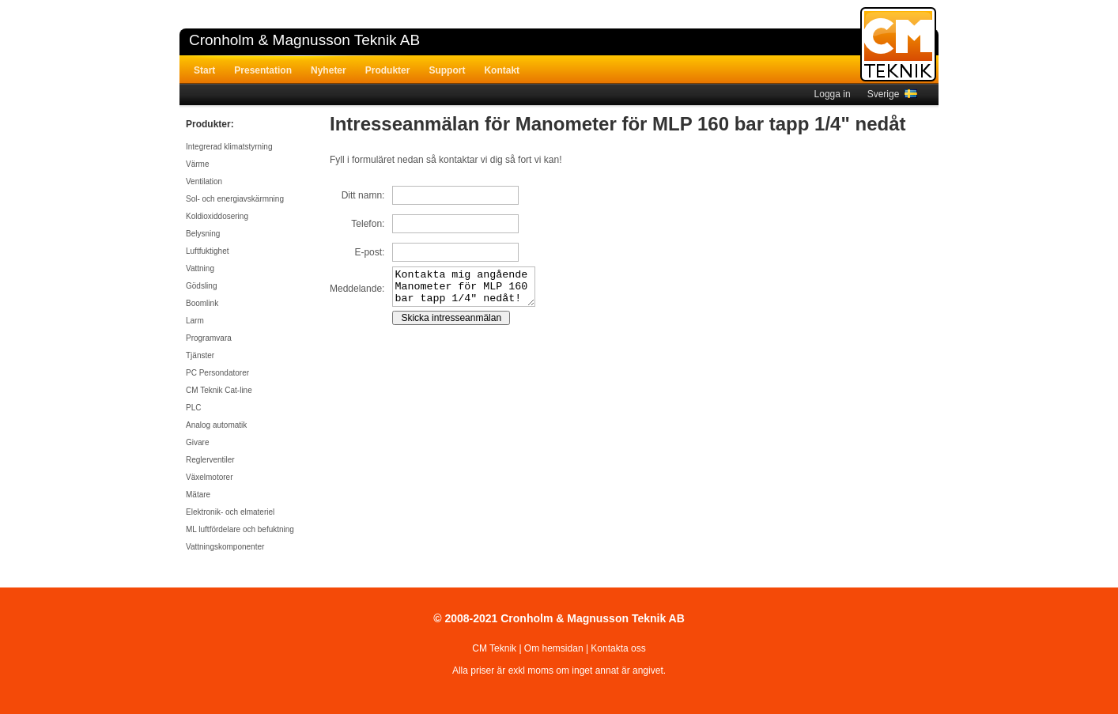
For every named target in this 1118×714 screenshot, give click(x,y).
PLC (193, 407)
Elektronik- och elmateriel (230, 512)
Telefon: (367, 223)
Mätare (198, 494)
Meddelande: (357, 292)
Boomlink (202, 303)
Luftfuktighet (207, 251)
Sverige (892, 94)
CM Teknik (494, 648)
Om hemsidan (554, 648)
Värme (197, 164)
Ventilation (204, 181)
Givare (197, 442)
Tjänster (200, 355)
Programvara (209, 338)
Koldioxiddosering (217, 216)
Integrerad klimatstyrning (229, 146)
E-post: (369, 252)
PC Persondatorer (217, 372)
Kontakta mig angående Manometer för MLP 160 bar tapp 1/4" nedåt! (471, 290)
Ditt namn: (363, 195)
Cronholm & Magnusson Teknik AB (304, 40)
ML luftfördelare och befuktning (240, 529)
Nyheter (328, 70)
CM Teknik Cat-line (219, 390)
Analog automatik (216, 425)
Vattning (200, 268)
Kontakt (501, 70)
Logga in (832, 94)
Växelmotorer (209, 477)
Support (447, 70)
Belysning (203, 233)
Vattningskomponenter (225, 546)
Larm (195, 320)
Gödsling (201, 285)
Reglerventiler (210, 459)
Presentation (263, 70)
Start (204, 70)
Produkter (387, 70)
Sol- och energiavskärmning (235, 199)
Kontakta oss (618, 648)
